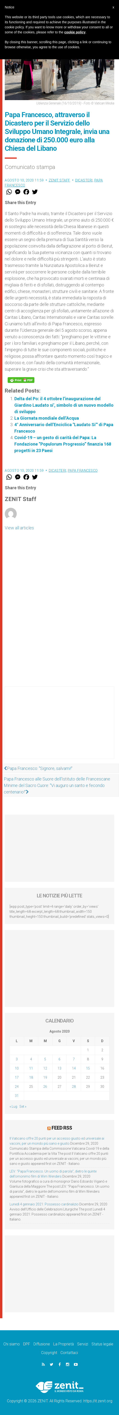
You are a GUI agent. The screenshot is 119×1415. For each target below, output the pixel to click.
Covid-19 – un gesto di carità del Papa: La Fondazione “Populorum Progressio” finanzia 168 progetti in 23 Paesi (62, 444)
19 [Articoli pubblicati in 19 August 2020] (45, 1077)
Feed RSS (62, 1128)
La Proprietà (63, 1344)
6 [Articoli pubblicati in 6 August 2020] (59, 1059)
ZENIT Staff (59, 180)
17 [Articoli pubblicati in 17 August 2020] (17, 1077)
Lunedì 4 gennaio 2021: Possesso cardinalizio (44, 1204)
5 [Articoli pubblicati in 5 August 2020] (45, 1059)
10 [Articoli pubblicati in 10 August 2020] (17, 1068)
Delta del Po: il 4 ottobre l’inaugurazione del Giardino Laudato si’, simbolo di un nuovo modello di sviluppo (64, 405)
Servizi (82, 1344)
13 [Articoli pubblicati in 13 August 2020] (59, 1068)
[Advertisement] (59, 727)
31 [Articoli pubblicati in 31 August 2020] (17, 1096)
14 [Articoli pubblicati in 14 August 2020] (74, 1068)
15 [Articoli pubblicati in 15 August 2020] (88, 1068)
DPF (26, 1344)
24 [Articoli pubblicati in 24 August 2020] (17, 1086)
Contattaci (69, 1352)
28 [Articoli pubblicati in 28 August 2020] (74, 1086)
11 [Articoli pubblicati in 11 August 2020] (31, 1068)
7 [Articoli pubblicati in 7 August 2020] (74, 1059)
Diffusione (41, 1344)
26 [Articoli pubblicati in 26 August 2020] (45, 1086)
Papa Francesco (83, 470)
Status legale (102, 1344)
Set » (22, 1106)
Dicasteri (84, 180)
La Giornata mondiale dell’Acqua (46, 418)
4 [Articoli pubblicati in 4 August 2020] (31, 1059)
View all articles (19, 527)
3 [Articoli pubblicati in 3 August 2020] (17, 1059)
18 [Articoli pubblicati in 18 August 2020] (31, 1077)
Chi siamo (11, 1344)
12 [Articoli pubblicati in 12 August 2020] (45, 1068)
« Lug (13, 1106)
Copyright (49, 1352)
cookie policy (75, 32)
